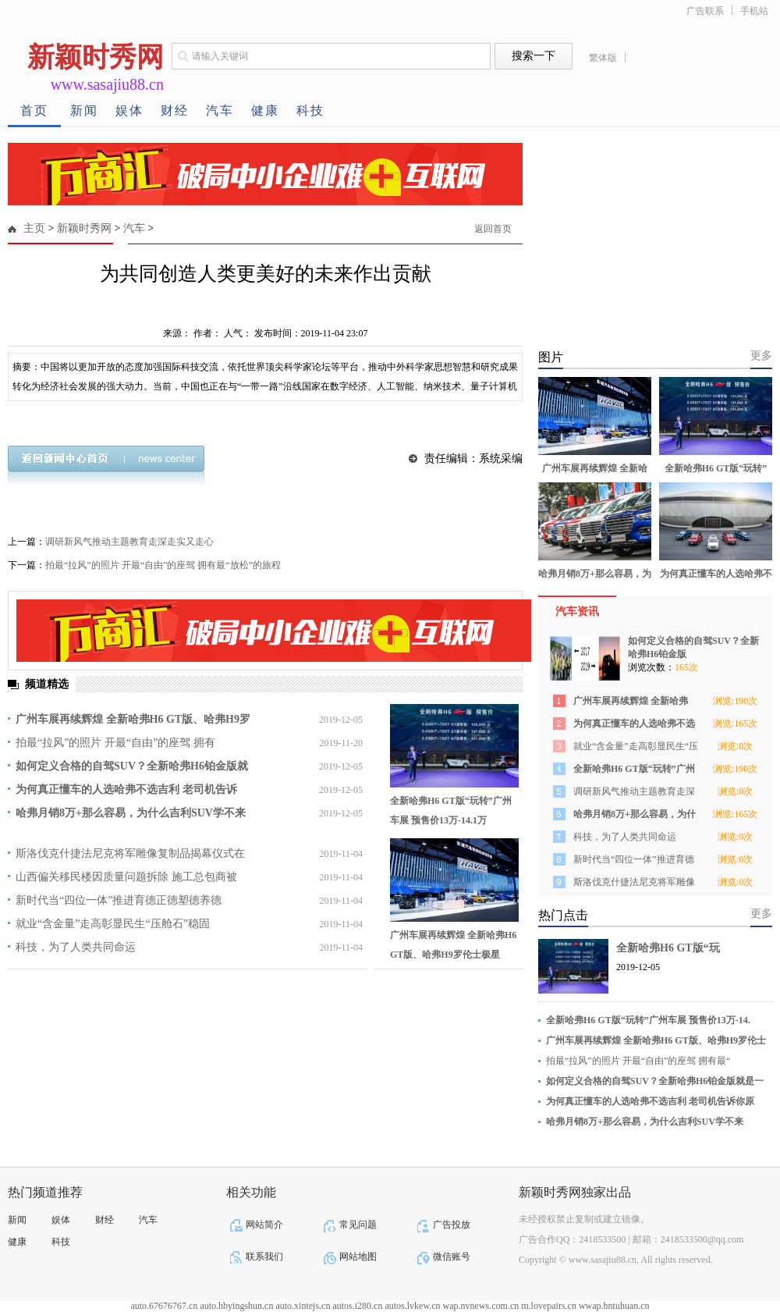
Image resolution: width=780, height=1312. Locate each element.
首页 (34, 110)
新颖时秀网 (84, 228)
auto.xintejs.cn (302, 1305)
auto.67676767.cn (163, 1305)
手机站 (754, 10)
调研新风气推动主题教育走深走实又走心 (129, 541)
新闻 (84, 110)
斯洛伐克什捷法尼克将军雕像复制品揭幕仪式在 (130, 853)
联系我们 (264, 1256)
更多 (761, 355)
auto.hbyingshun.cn (236, 1305)
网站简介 (264, 1224)
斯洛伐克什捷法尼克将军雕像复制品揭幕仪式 (634, 884)
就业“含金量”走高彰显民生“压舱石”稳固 (113, 924)
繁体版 (603, 57)
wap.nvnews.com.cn (481, 1305)
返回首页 (493, 228)
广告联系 (705, 10)
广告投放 (451, 1224)
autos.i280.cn (357, 1305)
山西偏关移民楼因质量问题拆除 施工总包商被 (126, 877)
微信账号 (451, 1256)
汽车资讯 (577, 611)
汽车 (220, 110)
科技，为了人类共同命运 (76, 947)
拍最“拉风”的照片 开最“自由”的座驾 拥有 (115, 742)
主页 (34, 228)
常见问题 (358, 1224)
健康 (265, 110)
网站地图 (358, 1256)
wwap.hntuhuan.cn (614, 1305)
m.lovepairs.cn (548, 1305)
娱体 (129, 110)
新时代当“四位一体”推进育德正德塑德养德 (119, 900)
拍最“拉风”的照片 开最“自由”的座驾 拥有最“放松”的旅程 (163, 565)
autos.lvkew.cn (412, 1305)
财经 (175, 110)
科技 (310, 110)
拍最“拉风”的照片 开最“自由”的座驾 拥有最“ (638, 1060)
